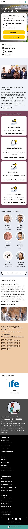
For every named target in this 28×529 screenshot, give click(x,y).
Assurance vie (4, 448)
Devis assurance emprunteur (8, 471)
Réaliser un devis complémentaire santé (14, 180)
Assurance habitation (6, 443)
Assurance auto (5, 440)
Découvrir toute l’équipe (14, 273)
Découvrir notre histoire (7, 107)
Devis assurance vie (6, 468)
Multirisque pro (5, 478)
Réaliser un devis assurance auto (14, 133)
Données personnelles (6, 498)
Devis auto (4, 459)
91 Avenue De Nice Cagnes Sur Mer (12, 332)
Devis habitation (5, 462)
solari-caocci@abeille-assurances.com (14, 336)
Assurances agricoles (6, 484)
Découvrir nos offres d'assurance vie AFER (14, 202)
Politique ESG (4, 503)
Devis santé (4, 465)
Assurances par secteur (7, 490)
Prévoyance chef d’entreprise (8, 487)
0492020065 (7, 334)
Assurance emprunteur (7, 451)
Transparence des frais (7, 501)
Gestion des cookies (6, 506)
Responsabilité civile (6, 481)
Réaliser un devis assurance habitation (14, 157)
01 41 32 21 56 (17, 419)
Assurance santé (5, 446)
